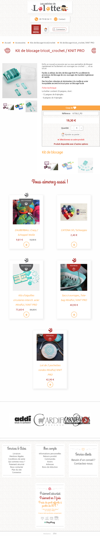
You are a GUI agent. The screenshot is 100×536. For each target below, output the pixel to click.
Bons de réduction (50, 467)
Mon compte (50, 448)
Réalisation (50, 533)
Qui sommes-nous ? (16, 462)
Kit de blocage (52, 152)
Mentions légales (17, 456)
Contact (59, 19)
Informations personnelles (50, 454)
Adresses (50, 464)
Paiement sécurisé (16, 464)
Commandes (50, 459)
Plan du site (17, 470)
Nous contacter (16, 467)
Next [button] (84, 420)
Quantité (64, 128)
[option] (23, 420)
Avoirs (50, 462)
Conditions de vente (16, 459)
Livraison (16, 454)
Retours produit (50, 456)
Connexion (60, 29)
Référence (66, 113)
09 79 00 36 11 (43, 19)
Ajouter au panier (72, 134)
